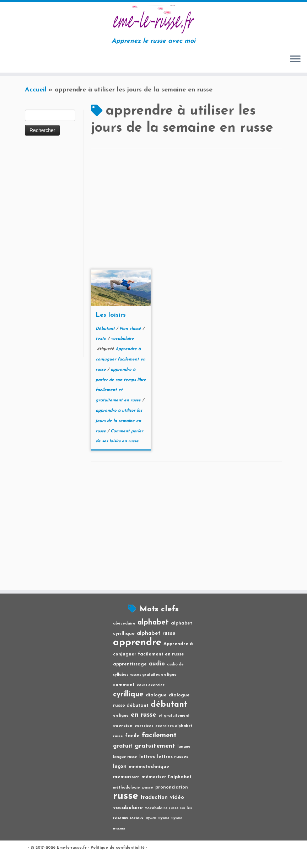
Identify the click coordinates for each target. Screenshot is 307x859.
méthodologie (126, 788)
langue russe (125, 757)
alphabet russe (156, 633)
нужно (176, 818)
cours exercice (151, 685)
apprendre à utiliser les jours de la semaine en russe (119, 421)
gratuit (123, 746)
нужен (151, 818)
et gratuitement (174, 716)
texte (102, 339)
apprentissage (130, 664)
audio (157, 664)
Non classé (130, 329)
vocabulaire (122, 339)
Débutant (106, 329)
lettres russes (172, 756)
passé (147, 788)
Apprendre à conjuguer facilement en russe (120, 359)
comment (124, 685)
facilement (159, 735)
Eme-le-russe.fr (72, 848)
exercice (123, 725)
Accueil (36, 89)
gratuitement (155, 746)
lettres (147, 756)
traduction (154, 797)
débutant (169, 705)
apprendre (137, 643)
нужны (119, 829)
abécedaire (124, 624)
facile (132, 736)
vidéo (177, 797)
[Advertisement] (53, 250)
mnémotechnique (149, 766)
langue (183, 747)
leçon (119, 766)
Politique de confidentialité (118, 848)
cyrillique (128, 694)
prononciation (171, 787)
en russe (143, 715)
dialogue (156, 695)
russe (125, 796)
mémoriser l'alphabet (166, 777)
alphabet (153, 622)
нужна (163, 818)
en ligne (121, 716)
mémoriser (126, 777)
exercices (144, 726)
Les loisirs (111, 315)
